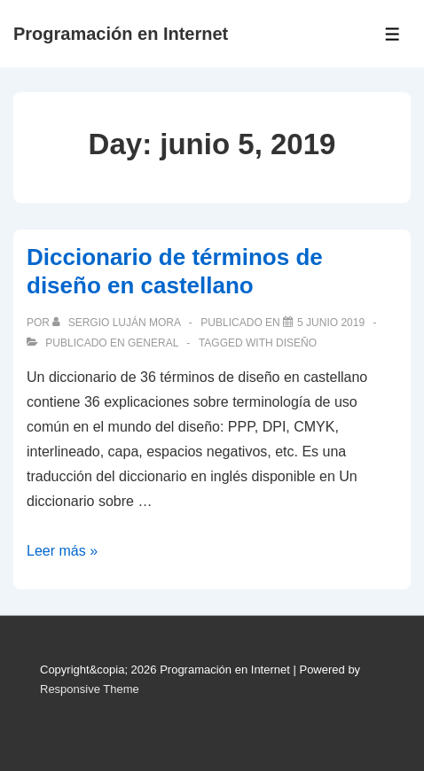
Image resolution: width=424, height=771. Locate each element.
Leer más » (62, 550)
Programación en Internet (120, 33)
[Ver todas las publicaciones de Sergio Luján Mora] (117, 322)
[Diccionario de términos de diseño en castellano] (331, 322)
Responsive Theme (89, 689)
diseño (296, 343)
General (153, 343)
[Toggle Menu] (392, 34)
